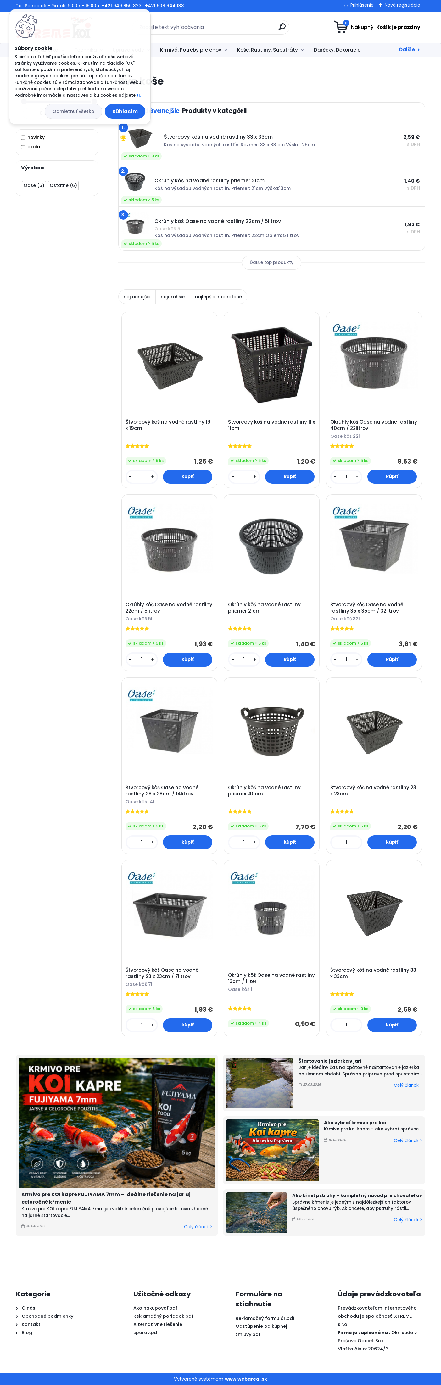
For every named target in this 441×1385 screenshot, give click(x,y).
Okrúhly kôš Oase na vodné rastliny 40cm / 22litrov (373, 425)
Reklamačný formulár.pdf (265, 1318)
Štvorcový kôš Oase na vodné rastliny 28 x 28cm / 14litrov (162, 790)
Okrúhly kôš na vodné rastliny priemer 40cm (264, 790)
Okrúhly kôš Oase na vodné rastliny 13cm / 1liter (271, 978)
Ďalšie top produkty (271, 263)
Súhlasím (125, 111)
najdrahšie (173, 297)
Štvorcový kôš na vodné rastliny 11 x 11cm (271, 425)
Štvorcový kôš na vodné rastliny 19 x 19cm (168, 425)
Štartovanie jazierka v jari (330, 1061)
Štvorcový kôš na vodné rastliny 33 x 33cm (373, 973)
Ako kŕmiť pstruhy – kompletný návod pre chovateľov (357, 1195)
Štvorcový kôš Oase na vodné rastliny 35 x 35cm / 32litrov (366, 608)
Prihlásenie (362, 5)
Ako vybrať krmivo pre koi (355, 1122)
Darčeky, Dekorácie (337, 50)
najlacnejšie (137, 297)
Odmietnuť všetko (73, 111)
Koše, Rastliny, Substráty (267, 50)
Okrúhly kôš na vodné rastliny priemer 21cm (264, 608)
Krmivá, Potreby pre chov (190, 50)
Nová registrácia (402, 5)
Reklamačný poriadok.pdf (163, 1316)
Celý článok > (198, 1227)
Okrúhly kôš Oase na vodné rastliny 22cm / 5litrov (169, 608)
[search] (282, 29)
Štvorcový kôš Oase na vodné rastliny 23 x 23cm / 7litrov (162, 973)
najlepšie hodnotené (218, 297)
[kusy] (142, 477)
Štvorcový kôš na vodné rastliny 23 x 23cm (373, 790)
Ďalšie (407, 49)
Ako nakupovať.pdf (155, 1308)
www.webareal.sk (246, 1379)
